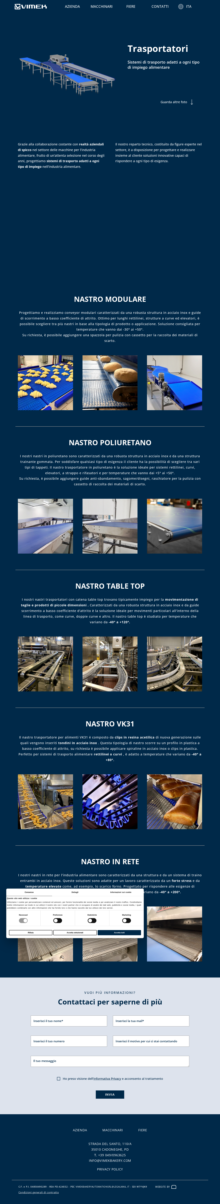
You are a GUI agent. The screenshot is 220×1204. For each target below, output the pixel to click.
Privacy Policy (110, 1169)
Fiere (140, 6)
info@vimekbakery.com (110, 1160)
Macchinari (111, 6)
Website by (165, 1187)
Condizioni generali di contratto (38, 1192)
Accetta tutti (119, 934)
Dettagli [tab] (74, 894)
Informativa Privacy (107, 1079)
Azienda (81, 6)
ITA (198, 6)
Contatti (169, 6)
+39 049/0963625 (112, 1155)
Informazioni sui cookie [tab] (120, 894)
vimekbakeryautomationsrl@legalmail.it (102, 1186)
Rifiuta (30, 934)
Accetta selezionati (75, 934)
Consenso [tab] (28, 894)
